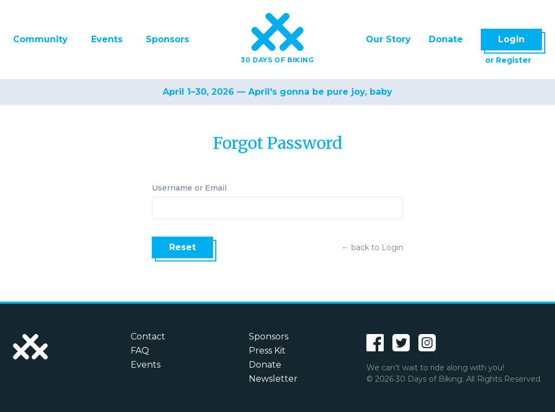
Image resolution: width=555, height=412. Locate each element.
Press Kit (267, 350)
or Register (508, 60)
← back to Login (372, 247)
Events (106, 39)
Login (511, 39)
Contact (148, 336)
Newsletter (273, 379)
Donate (446, 39)
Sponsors (167, 39)
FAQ (140, 350)
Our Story (388, 39)
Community (40, 39)
